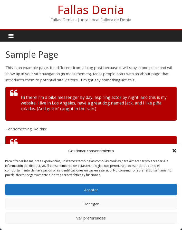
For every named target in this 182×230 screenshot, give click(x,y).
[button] (174, 150)
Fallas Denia (91, 9)
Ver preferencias (91, 218)
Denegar (91, 203)
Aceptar (91, 189)
